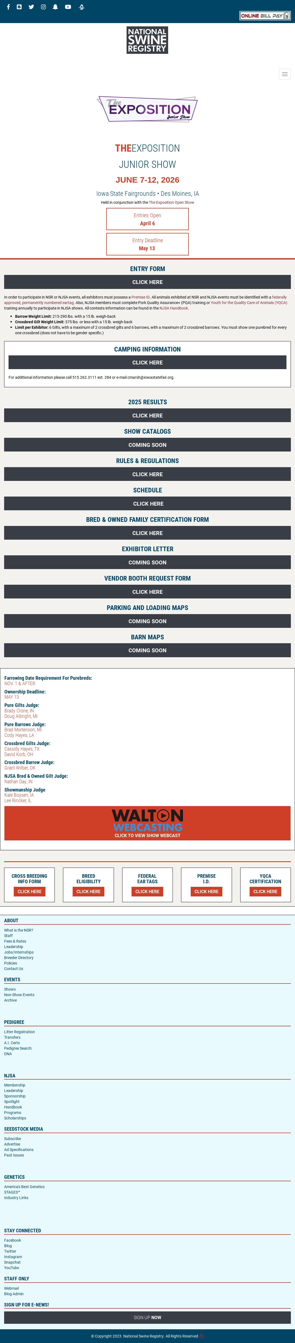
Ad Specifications (19, 1149)
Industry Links (16, 1197)
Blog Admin (14, 1293)
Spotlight (12, 1101)
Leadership (13, 946)
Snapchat (12, 1262)
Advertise (12, 1144)
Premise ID (141, 297)
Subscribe (12, 1138)
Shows (10, 989)
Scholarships (15, 1118)
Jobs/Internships (19, 952)
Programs (12, 1112)
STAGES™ (12, 1192)
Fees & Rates (15, 941)
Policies (10, 963)
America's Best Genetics (24, 1186)
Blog (8, 1245)
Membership (14, 1085)
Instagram (13, 1256)
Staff (8, 935)
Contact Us (13, 968)
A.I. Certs (12, 1042)
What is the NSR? (18, 930)
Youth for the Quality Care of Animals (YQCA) (249, 302)
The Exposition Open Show (171, 202)
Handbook (13, 1107)
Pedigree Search (18, 1048)
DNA (8, 1053)
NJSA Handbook (174, 308)
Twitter (10, 1251)
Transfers (12, 1037)
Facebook (12, 1240)
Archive (10, 1000)
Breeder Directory (19, 957)
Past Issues (14, 1155)
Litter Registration (19, 1031)
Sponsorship (15, 1096)
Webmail (11, 1288)
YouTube (11, 1267)
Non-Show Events (19, 994)
